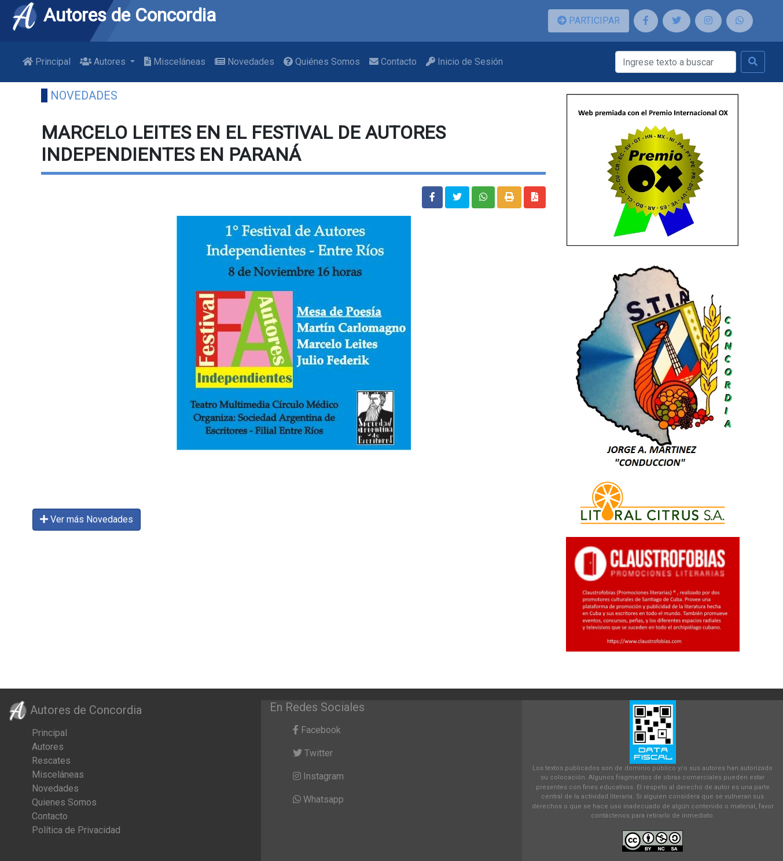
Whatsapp (318, 799)
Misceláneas (174, 61)
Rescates (51, 760)
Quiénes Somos (322, 61)
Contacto (393, 61)
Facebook (317, 729)
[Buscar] (675, 62)
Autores (48, 746)
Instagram (318, 776)
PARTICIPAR (588, 20)
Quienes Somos (64, 802)
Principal (47, 61)
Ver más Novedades (86, 519)
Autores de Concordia (113, 15)
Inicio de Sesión (464, 61)
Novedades (244, 61)
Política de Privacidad (76, 830)
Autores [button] (104, 61)
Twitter (313, 753)
